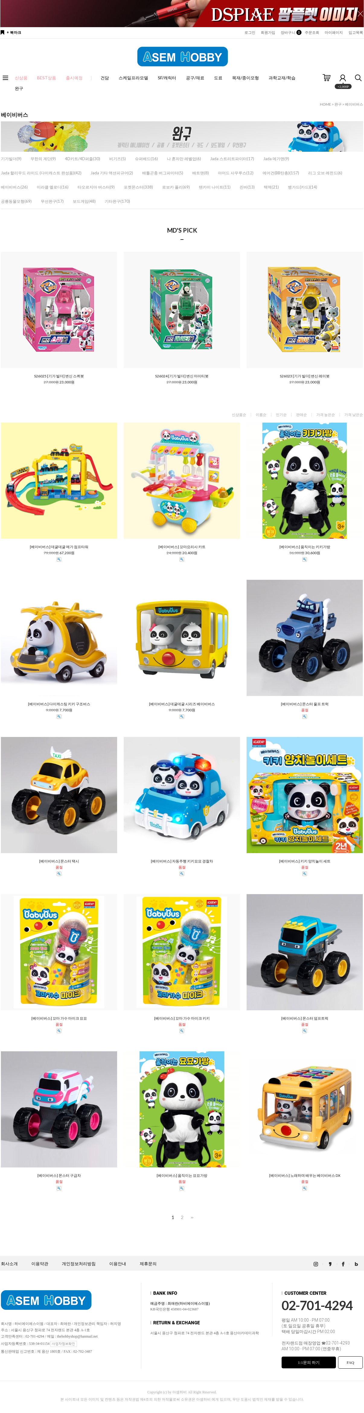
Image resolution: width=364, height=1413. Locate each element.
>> (191, 1217)
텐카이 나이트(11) (215, 187)
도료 (218, 77)
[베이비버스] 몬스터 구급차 (59, 1175)
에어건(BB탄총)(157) (281, 172)
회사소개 (9, 1264)
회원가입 (268, 32)
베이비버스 (354, 104)
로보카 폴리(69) (176, 187)
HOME (325, 104)
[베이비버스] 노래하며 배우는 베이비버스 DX (304, 1175)
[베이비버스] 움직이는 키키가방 (304, 547)
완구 (19, 88)
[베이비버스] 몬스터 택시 (59, 861)
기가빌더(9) (11, 158)
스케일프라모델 (133, 77)
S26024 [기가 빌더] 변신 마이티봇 (182, 376)
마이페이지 (334, 32)
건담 (105, 77)
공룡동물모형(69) (16, 201)
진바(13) (247, 187)
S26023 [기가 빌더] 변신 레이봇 (305, 376)
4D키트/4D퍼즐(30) (82, 158)
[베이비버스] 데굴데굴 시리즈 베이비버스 (182, 704)
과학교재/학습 (282, 77)
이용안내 (117, 1264)
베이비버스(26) (14, 187)
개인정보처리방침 (79, 1264)
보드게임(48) (84, 201)
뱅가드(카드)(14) (302, 187)
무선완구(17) (52, 201)
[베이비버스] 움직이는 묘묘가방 (182, 1175)
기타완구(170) (117, 201)
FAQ (350, 1362)
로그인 (249, 32)
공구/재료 (195, 77)
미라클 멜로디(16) (53, 187)
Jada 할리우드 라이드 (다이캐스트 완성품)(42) (41, 172)
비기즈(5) (117, 158)
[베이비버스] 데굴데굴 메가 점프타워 (59, 547)
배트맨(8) (200, 172)
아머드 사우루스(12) (236, 172)
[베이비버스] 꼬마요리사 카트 (182, 547)
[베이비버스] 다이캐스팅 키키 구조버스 (59, 704)
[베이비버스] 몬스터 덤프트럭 (304, 1018)
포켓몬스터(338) (138, 187)
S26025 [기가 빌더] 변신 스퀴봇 (59, 376)
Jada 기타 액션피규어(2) (112, 172)
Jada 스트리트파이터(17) (232, 158)
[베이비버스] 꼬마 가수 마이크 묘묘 (59, 1018)
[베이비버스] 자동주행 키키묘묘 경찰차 (182, 861)
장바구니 (290, 32)
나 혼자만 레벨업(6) (184, 158)
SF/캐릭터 (167, 77)
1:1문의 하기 (309, 1362)
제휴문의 (148, 1264)
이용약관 (39, 1264)
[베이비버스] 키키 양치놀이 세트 (304, 861)
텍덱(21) (271, 187)
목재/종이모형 (245, 77)
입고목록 (356, 32)
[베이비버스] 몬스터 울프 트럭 (305, 704)
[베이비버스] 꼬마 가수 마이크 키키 (182, 1018)
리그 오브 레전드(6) (325, 172)
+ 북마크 (14, 32)
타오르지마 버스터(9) (96, 187)
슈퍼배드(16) (146, 158)
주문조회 (312, 32)
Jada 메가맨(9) (276, 158)
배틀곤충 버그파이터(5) (162, 172)
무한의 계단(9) (43, 158)
